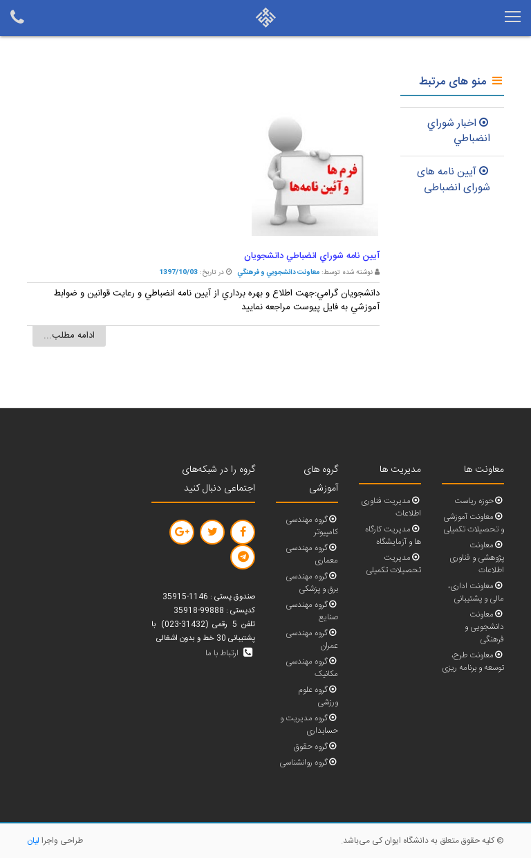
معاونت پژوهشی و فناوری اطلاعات (476, 558)
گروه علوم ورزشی (318, 696)
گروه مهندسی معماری (312, 554)
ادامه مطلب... (69, 335)
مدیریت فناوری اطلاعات (391, 507)
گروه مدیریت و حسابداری (309, 725)
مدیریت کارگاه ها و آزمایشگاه (393, 536)
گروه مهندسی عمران (312, 639)
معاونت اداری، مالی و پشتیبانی (476, 592)
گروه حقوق (316, 747)
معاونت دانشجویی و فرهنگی (484, 627)
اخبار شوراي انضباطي (458, 131)
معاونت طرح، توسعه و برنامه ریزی (473, 662)
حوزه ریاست (479, 501)
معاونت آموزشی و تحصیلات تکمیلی (473, 523)
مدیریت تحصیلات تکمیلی (393, 564)
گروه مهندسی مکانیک (312, 668)
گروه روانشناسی (308, 762)
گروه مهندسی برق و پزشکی (312, 583)
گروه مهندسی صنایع (312, 611)
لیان (33, 841)
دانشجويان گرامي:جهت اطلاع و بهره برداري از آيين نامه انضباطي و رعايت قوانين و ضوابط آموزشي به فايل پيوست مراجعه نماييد (217, 300)
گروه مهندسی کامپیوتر (312, 526)
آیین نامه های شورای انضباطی (453, 180)
